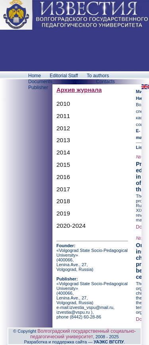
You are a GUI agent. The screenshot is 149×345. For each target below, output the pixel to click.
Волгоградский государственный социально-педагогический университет (83, 333)
